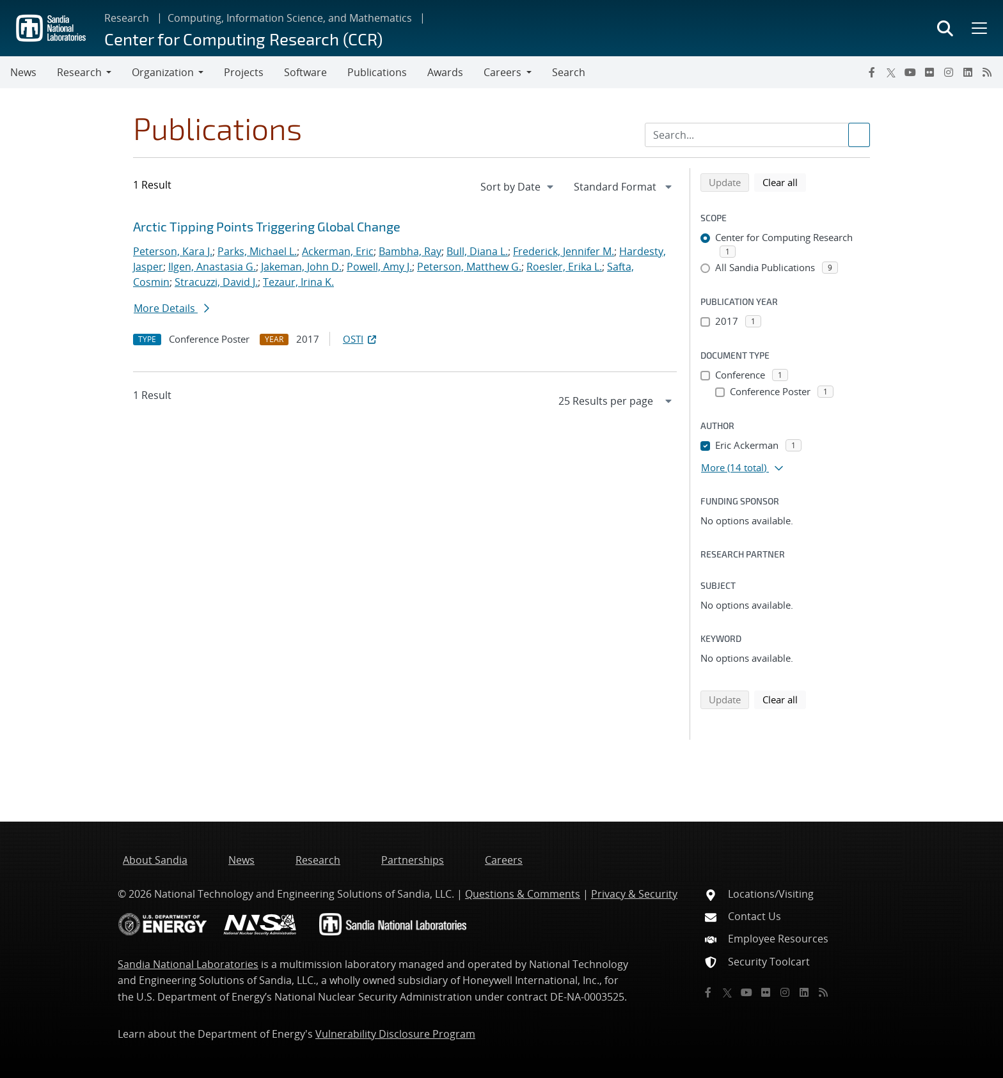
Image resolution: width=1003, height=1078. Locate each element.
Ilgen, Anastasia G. (212, 267)
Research (126, 18)
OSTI (361, 338)
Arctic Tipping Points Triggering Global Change (266, 226)
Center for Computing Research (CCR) (243, 39)
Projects (244, 72)
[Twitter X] (891, 72)
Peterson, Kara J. (172, 251)
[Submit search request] (859, 135)
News (23, 72)
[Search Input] (757, 135)
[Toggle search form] (945, 28)
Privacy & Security (634, 894)
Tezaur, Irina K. (298, 282)
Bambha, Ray (410, 251)
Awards (445, 72)
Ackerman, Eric (338, 251)
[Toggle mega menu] (978, 28)
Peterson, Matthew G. (469, 267)
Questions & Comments (522, 894)
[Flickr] (929, 72)
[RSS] (987, 72)
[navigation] (518, 186)
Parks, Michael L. (257, 251)
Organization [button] (163, 72)
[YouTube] (910, 72)
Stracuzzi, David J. (216, 282)
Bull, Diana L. (477, 251)
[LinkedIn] (967, 72)
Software (305, 72)
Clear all (784, 182)
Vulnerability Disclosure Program (395, 1034)
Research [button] (79, 72)
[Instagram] (948, 72)
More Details (171, 308)
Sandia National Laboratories (188, 964)
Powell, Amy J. (379, 267)
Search (568, 72)
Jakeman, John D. (301, 267)
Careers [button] (502, 72)
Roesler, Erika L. (564, 267)
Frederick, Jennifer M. (563, 251)
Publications (377, 72)
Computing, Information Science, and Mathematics (290, 18)
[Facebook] (871, 72)
